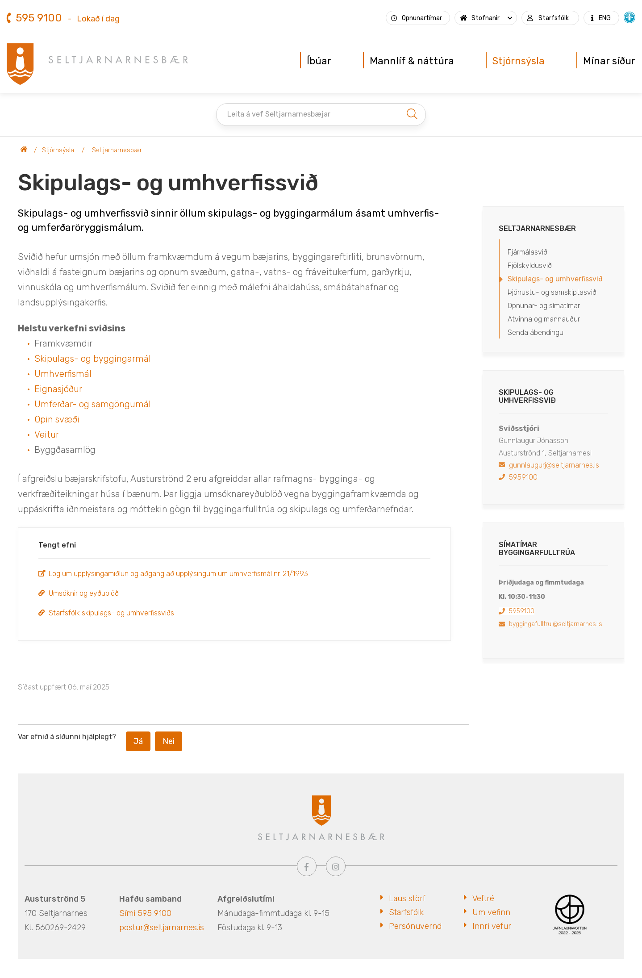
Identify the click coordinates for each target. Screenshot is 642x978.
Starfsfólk (406, 912)
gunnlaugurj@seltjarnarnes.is (554, 465)
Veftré (483, 898)
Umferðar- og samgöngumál (92, 404)
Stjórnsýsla (58, 150)
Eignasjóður (58, 389)
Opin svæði (56, 419)
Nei (169, 741)
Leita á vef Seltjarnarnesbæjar (278, 114)
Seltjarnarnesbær (24, 150)
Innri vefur (491, 926)
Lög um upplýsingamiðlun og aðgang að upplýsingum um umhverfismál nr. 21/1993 (178, 573)
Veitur (46, 434)
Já (138, 741)
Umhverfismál (63, 373)
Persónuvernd (415, 926)
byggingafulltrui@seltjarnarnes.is (555, 624)
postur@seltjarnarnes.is (161, 927)
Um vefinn (491, 912)
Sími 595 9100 (145, 913)
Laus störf (407, 898)
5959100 (523, 477)
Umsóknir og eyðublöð (84, 593)
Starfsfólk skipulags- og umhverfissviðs (111, 613)
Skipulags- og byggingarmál (92, 358)
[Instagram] (336, 866)
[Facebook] (307, 866)
